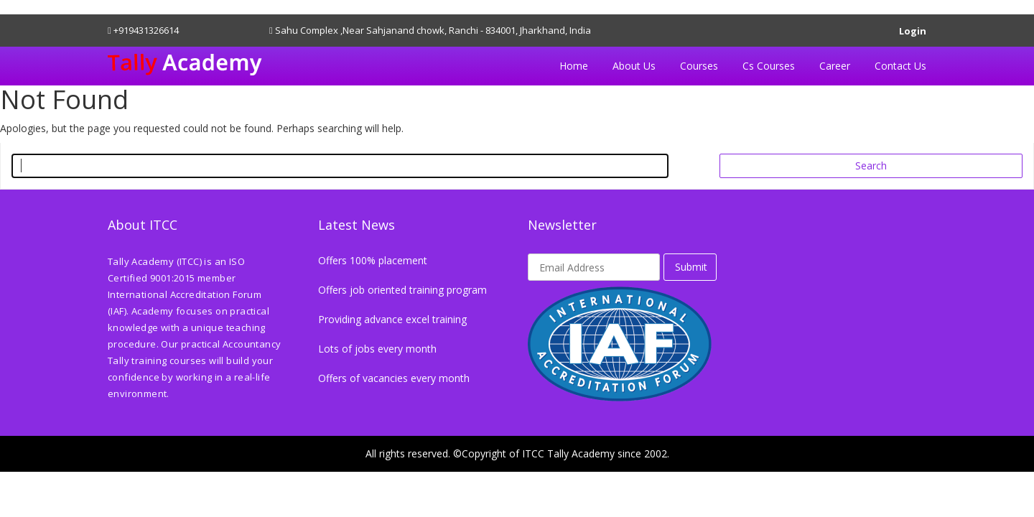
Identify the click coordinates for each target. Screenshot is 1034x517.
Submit (691, 267)
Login (912, 28)
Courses (699, 66)
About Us (634, 66)
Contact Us (900, 66)
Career (834, 66)
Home (573, 66)
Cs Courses (768, 66)
